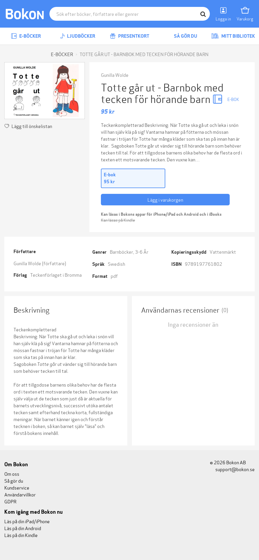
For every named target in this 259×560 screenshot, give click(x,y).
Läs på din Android (22, 528)
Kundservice (16, 487)
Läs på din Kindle (21, 535)
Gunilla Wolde (114, 74)
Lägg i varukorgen (165, 199)
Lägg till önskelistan (28, 126)
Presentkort (129, 36)
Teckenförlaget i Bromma (56, 274)
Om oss (11, 473)
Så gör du (181, 36)
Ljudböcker (77, 36)
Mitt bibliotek (233, 36)
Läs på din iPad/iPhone (27, 521)
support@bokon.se (232, 469)
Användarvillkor (20, 494)
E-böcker (26, 36)
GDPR (10, 501)
